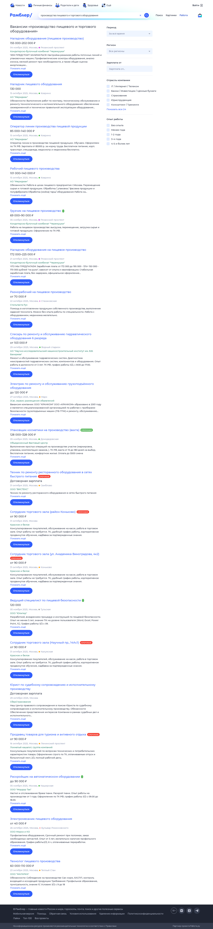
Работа (184, 15)
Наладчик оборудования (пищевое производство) (47, 38)
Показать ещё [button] (18, 68)
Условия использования (83, 913)
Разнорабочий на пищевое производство (40, 292)
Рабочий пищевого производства (35, 168)
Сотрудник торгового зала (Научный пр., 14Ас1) (44, 642)
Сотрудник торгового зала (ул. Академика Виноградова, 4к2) (54, 554)
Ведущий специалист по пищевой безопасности (45, 600)
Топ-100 (27, 918)
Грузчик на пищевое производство (35, 211)
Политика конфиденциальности (145, 913)
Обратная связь (58, 913)
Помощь (41, 913)
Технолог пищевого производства (35, 861)
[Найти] (146, 15)
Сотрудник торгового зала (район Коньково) (42, 512)
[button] (56, 62)
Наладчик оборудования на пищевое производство (48, 250)
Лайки (16, 918)
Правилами (111, 926)
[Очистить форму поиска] (140, 15)
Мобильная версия (23, 913)
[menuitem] (17, 5)
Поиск (159, 15)
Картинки (171, 15)
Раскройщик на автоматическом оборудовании (45, 776)
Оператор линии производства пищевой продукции (48, 126)
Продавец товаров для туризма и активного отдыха (48, 734)
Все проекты (42, 918)
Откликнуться (21, 74)
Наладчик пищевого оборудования (36, 84)
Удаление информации (112, 913)
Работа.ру (195, 926)
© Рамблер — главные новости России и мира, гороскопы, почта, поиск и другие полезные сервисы (68, 909)
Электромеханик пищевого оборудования (41, 819)
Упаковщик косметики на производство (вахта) (44, 430)
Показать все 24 (116, 109)
